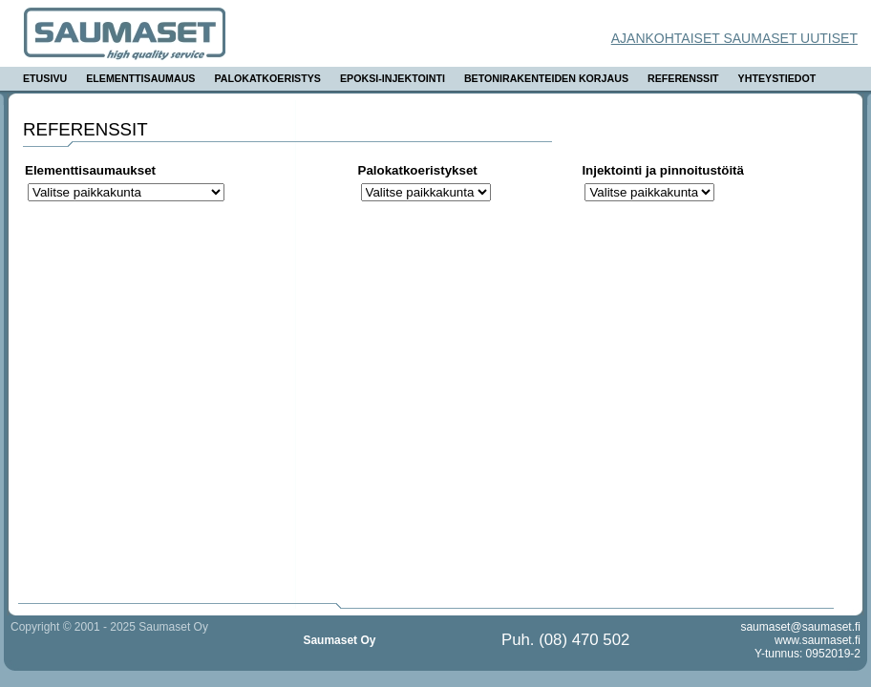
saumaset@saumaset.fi (800, 627)
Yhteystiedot (777, 78)
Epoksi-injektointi (392, 78)
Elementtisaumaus (140, 78)
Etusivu (45, 78)
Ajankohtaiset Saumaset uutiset (734, 38)
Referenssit (683, 78)
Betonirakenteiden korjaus (546, 78)
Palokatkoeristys (267, 78)
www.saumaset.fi (817, 640)
